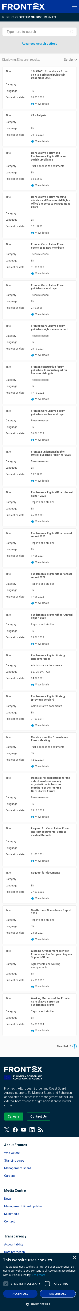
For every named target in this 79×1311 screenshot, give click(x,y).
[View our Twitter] (6, 1129)
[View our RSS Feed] (40, 1129)
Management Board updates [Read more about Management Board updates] (23, 1206)
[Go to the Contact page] (39, 1117)
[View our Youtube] (23, 1129)
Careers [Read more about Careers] (9, 1175)
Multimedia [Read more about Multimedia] (11, 1214)
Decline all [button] (57, 1293)
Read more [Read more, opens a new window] (39, 1275)
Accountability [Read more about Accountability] (13, 1244)
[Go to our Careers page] (13, 1117)
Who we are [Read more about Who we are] (12, 1153)
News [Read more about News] (8, 1198)
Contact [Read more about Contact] (9, 1221)
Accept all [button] (20, 1293)
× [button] (74, 1257)
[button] (39, 1304)
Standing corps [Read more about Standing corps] (14, 1160)
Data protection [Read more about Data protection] (14, 1252)
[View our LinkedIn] (32, 1129)
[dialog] (39, 1282)
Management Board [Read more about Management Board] (17, 1168)
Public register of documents (29, 17)
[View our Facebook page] (15, 1129)
